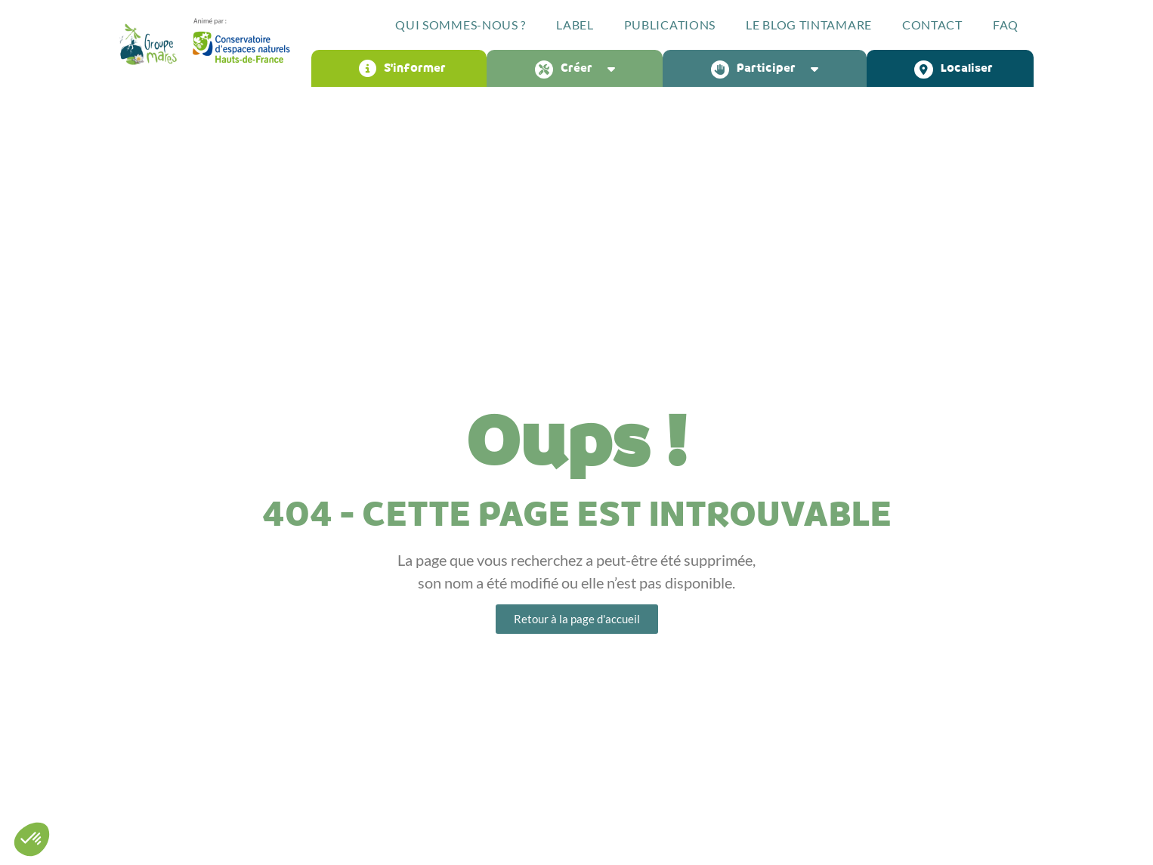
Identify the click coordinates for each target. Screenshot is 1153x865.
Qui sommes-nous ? (460, 24)
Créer (579, 68)
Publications (670, 24)
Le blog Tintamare (809, 24)
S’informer (402, 68)
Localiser (953, 68)
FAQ (1006, 24)
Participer (768, 68)
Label (575, 24)
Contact (932, 24)
